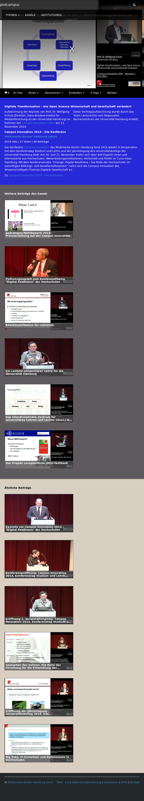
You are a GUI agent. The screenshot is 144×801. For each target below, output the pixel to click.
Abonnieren (54, 92)
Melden (112, 92)
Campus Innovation (37, 147)
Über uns (63, 782)
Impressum (111, 782)
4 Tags (95, 92)
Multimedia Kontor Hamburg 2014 (30, 782)
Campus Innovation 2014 (38, 123)
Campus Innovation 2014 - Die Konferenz (36, 175)
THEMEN (13, 15)
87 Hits (17, 92)
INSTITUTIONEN (51, 15)
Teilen (33, 92)
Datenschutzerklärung (86, 782)
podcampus (9, 5)
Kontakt (135, 782)
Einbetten (76, 92)
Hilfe (124, 782)
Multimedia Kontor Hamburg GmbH (30, 136)
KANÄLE (30, 15)
